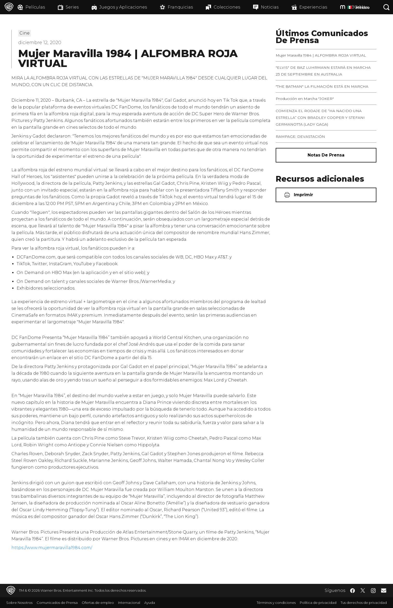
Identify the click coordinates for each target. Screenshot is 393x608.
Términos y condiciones (276, 602)
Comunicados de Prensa (57, 602)
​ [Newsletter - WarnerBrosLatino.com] (384, 590)
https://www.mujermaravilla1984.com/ (51, 547)
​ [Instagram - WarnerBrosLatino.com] (373, 590)
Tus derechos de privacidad (364, 602)
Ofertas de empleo (98, 602)
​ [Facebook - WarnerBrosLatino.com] (352, 590)
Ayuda (149, 602)
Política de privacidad (318, 602)
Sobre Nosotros (19, 602)
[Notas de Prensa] (326, 155)
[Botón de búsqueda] (386, 7)
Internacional (129, 602)
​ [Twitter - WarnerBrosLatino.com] (363, 590)
